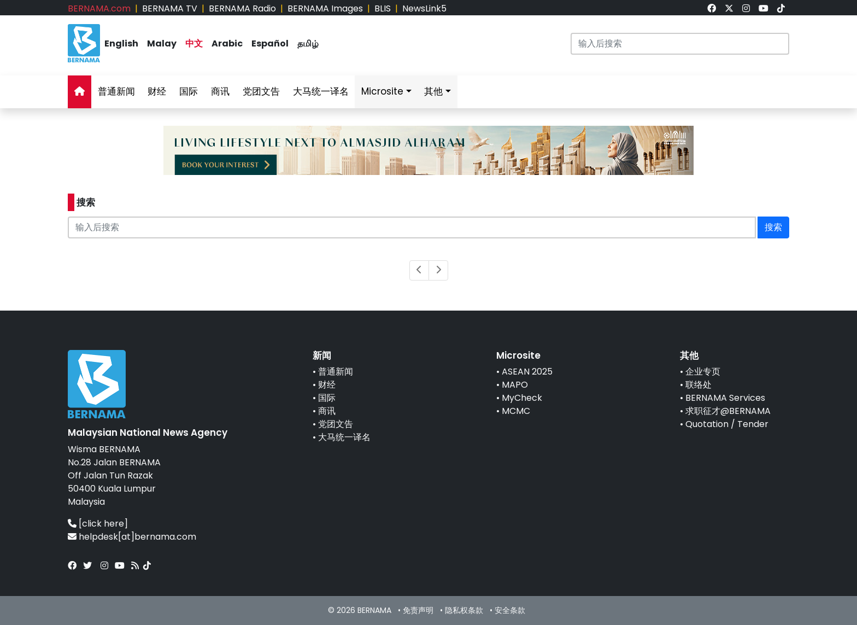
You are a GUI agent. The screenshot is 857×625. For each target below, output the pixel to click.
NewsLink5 (424, 8)
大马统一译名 (321, 91)
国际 (188, 91)
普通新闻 (116, 91)
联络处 (698, 384)
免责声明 (418, 610)
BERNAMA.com (99, 8)
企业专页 (702, 371)
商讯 (220, 91)
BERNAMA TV (169, 8)
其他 (433, 91)
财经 (157, 91)
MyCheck (522, 398)
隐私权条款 (464, 610)
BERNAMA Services (725, 398)
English (121, 43)
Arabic (227, 43)
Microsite (382, 91)
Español (270, 43)
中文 (194, 43)
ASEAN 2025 (527, 371)
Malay (162, 43)
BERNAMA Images (325, 8)
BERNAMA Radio (242, 8)
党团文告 (261, 91)
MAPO (515, 384)
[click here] (103, 523)
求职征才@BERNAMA (728, 411)
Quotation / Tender (726, 424)
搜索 (773, 227)
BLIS (382, 8)
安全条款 (510, 610)
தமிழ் (308, 43)
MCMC (516, 411)
